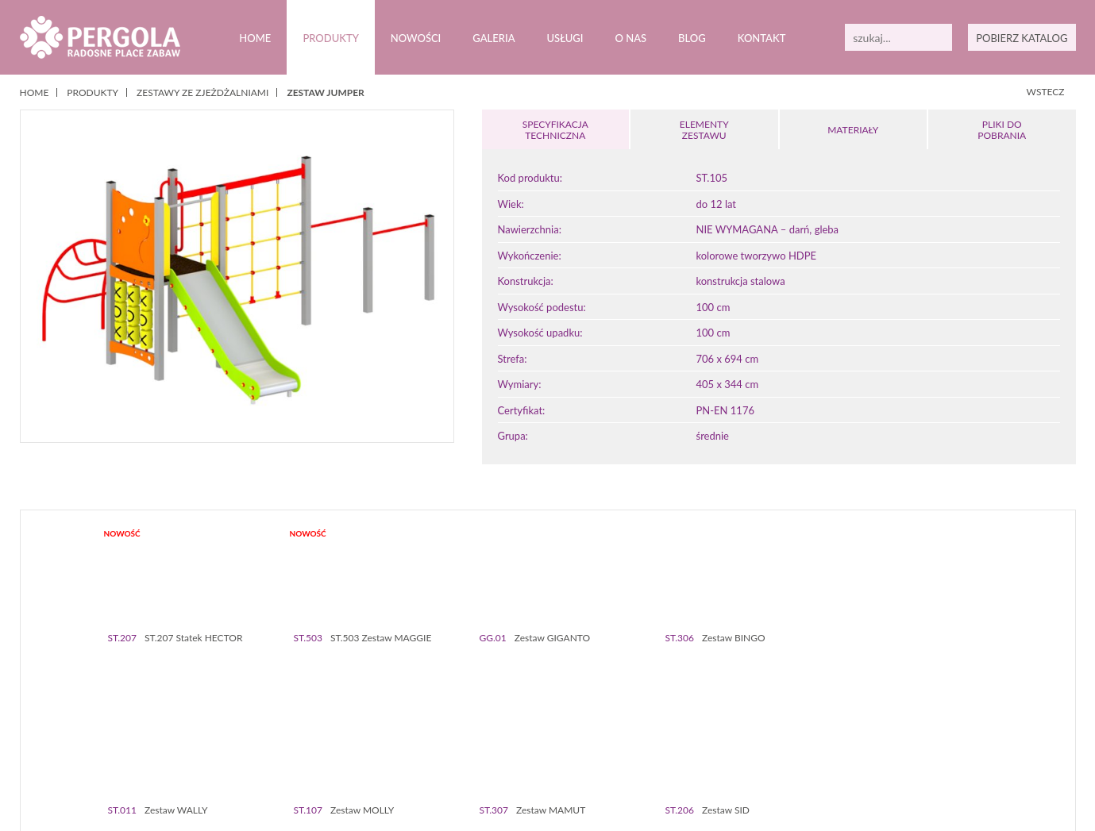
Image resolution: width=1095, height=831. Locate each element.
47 (804, 741)
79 (691, 753)
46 (788, 741)
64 (464, 753)
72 (585, 753)
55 (924, 741)
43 (743, 741)
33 (592, 741)
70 (555, 753)
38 (668, 741)
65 (480, 753)
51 (864, 741)
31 (562, 741)
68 (525, 753)
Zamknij (1031, 806)
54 (909, 741)
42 (728, 741)
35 (623, 741)
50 (849, 741)
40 (698, 741)
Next (1049, 674)
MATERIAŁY (852, 130)
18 (366, 741)
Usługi (564, 38)
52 (879, 741)
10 (245, 741)
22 (426, 741)
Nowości (415, 38)
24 (457, 741)
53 (894, 741)
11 (260, 741)
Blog (690, 38)
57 (954, 741)
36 (638, 741)
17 (351, 741)
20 (396, 741)
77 (661, 753)
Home (254, 38)
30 (547, 741)
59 (985, 741)
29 (532, 741)
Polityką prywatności (410, 806)
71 (570, 753)
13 (291, 741)
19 (381, 741)
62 (434, 753)
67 (510, 753)
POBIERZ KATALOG (1022, 38)
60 (404, 753)
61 (419, 753)
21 (411, 741)
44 (758, 741)
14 (306, 741)
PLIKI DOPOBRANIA (1002, 129)
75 (630, 753)
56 (939, 741)
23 (441, 741)
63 (449, 753)
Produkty (330, 38)
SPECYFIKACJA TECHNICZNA (555, 129)
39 (683, 741)
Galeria (493, 38)
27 (502, 741)
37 (653, 741)
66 (495, 753)
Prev (46, 674)
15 (321, 741)
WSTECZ (1046, 92)
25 (472, 741)
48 (819, 741)
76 (646, 753)
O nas (630, 38)
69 (540, 753)
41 (713, 741)
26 (487, 741)
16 (336, 741)
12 (276, 741)
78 (676, 753)
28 (517, 741)
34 (607, 741)
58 (970, 741)
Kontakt (760, 38)
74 (615, 753)
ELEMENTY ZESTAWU (704, 129)
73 (600, 753)
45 (773, 741)
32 (577, 741)
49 (834, 741)
